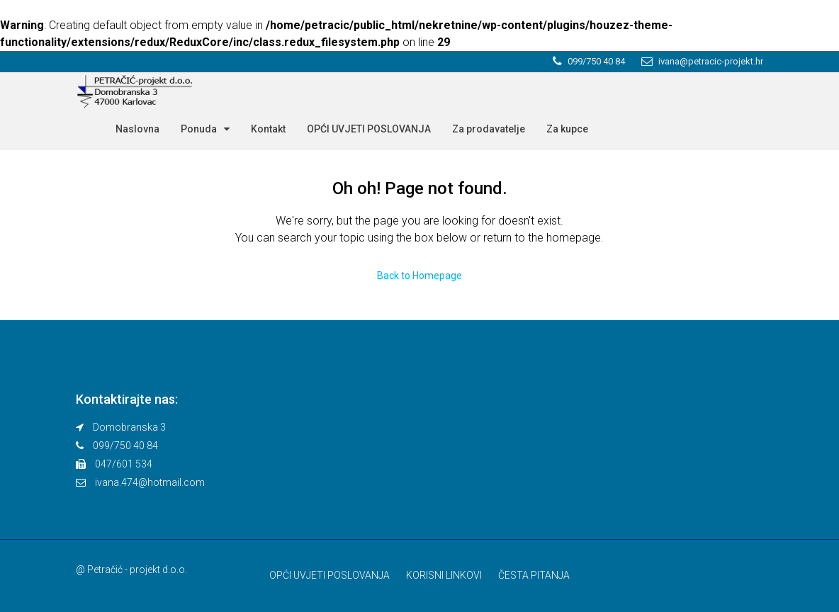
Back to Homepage (419, 275)
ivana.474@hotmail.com (150, 482)
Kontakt (268, 129)
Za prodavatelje (488, 129)
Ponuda (199, 129)
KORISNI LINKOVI (444, 575)
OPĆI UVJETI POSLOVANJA (369, 129)
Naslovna (137, 129)
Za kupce (567, 129)
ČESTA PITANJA (534, 575)
